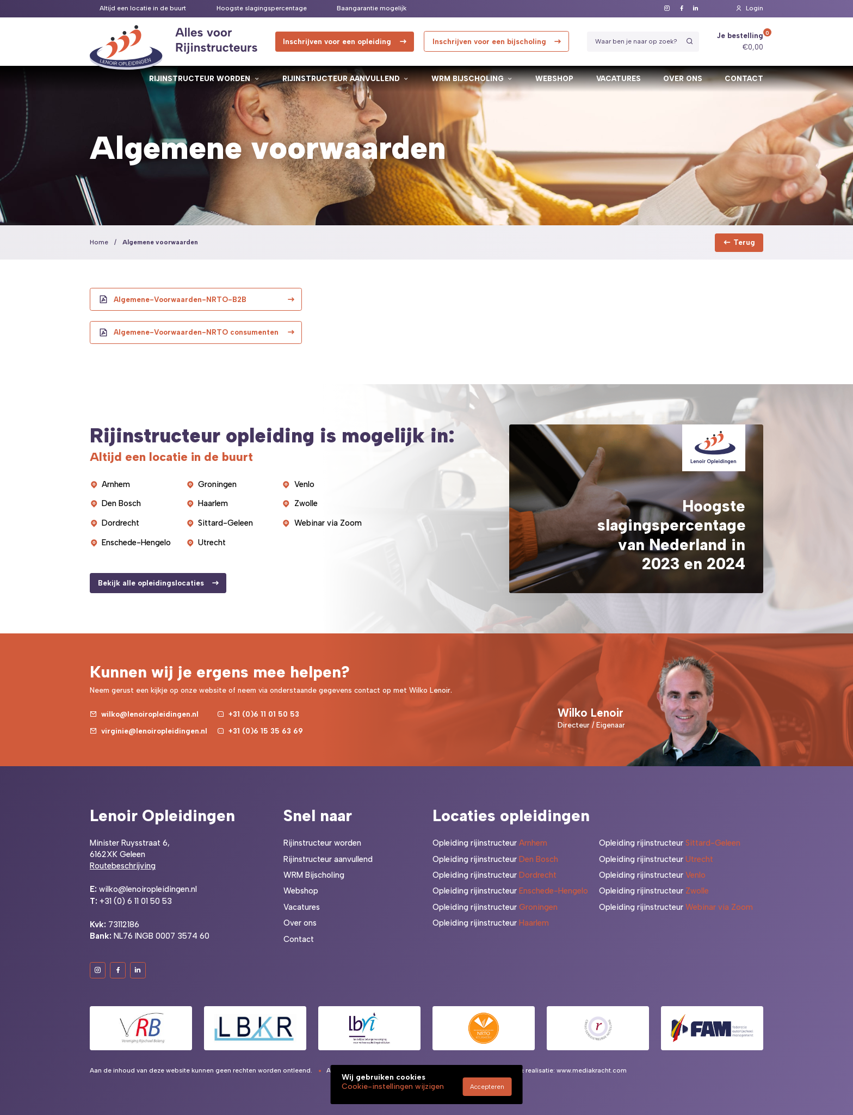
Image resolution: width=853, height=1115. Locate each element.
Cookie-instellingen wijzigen (393, 1086)
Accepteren (487, 1087)
